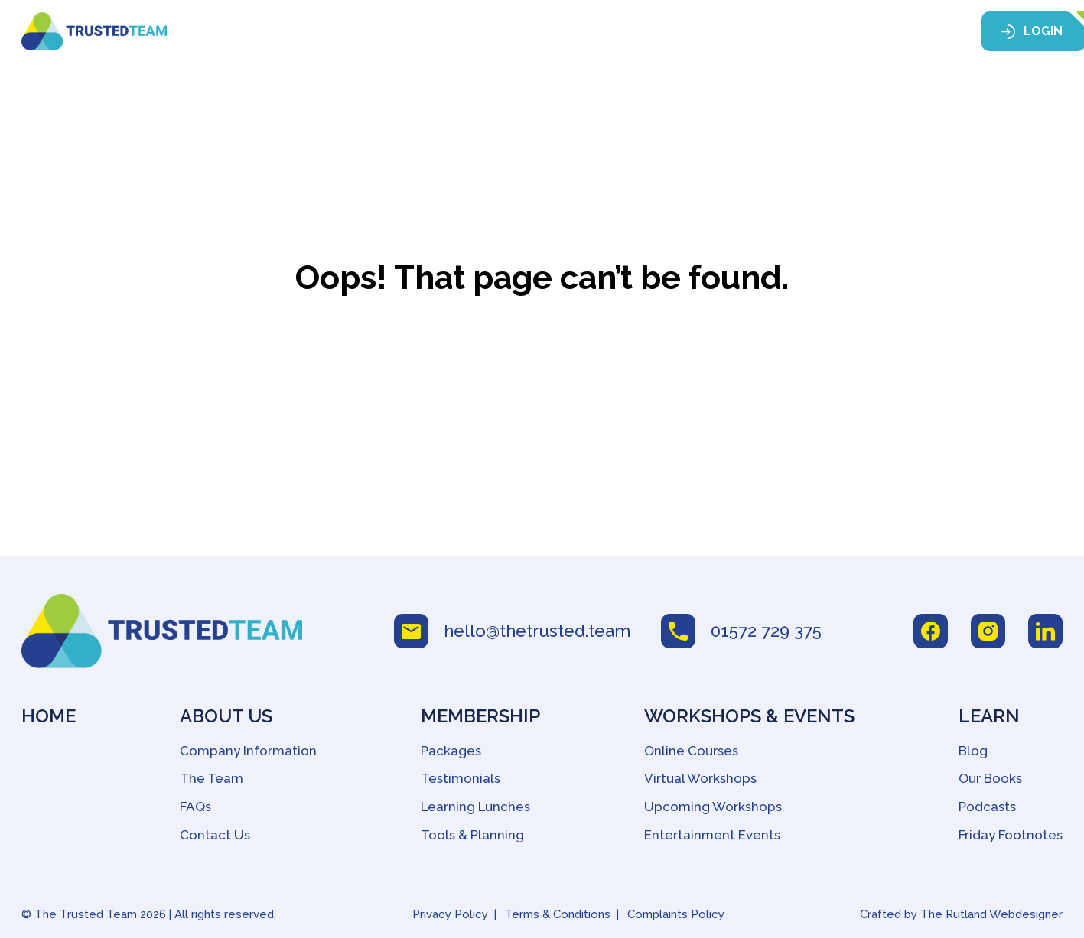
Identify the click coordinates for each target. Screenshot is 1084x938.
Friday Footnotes (1011, 834)
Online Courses (691, 750)
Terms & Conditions (557, 914)
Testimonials (460, 778)
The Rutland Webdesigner (991, 914)
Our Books (990, 778)
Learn (813, 31)
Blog (973, 750)
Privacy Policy (450, 914)
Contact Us (215, 834)
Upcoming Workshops (713, 806)
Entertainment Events (712, 834)
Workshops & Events (678, 31)
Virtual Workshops (700, 778)
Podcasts (987, 806)
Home (335, 31)
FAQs (195, 806)
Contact (905, 31)
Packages (451, 750)
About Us (411, 31)
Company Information (248, 750)
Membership (524, 31)
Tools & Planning (472, 834)
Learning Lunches (475, 806)
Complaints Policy (675, 914)
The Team (211, 778)
